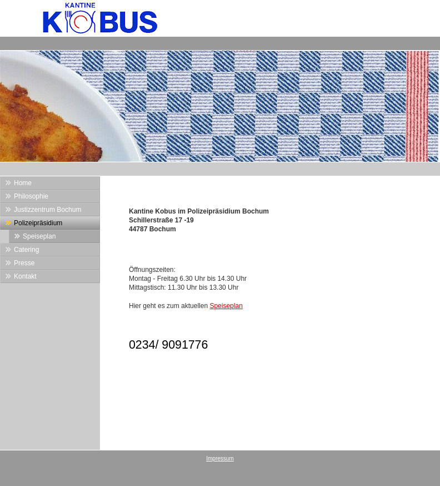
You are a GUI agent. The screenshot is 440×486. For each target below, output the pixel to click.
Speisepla (224, 306)
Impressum (219, 458)
